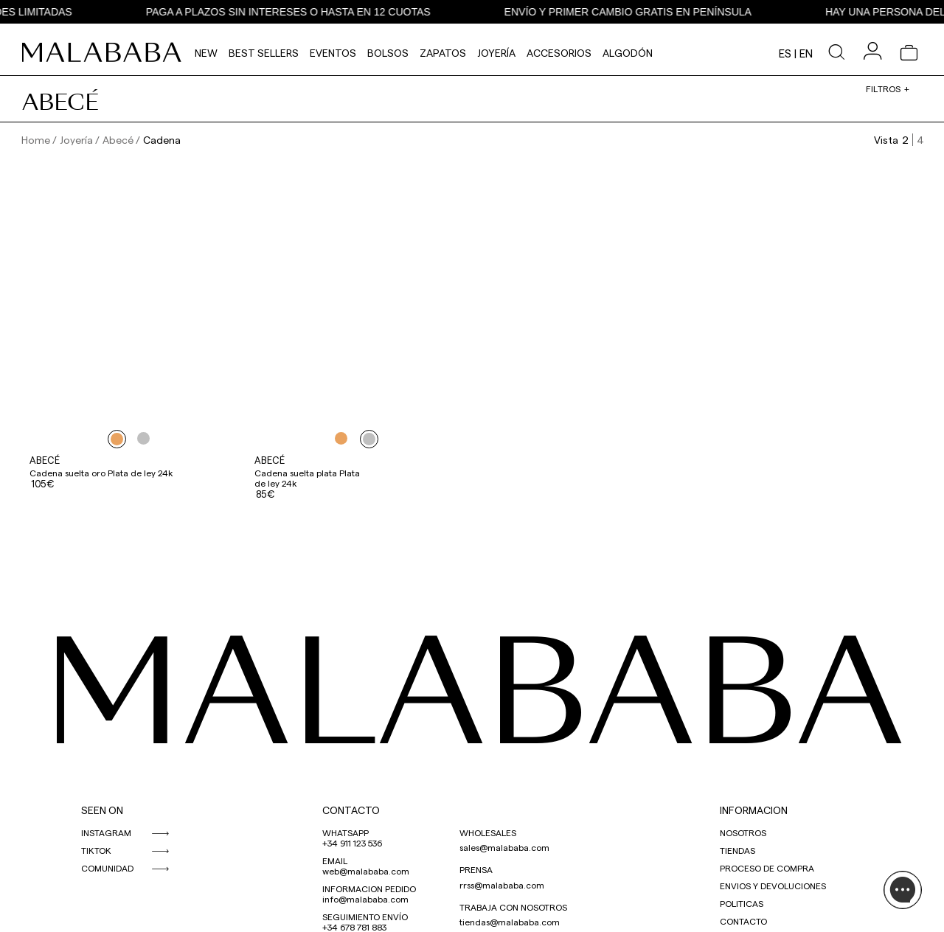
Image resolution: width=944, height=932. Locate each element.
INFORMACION (754, 810)
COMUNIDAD (107, 868)
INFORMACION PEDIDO (369, 888)
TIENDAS (737, 850)
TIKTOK (96, 850)
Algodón (628, 52)
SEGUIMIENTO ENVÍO (365, 916)
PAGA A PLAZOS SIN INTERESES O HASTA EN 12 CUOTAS (304, 12)
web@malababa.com (365, 871)
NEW (206, 52)
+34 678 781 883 (354, 927)
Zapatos (443, 52)
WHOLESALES (487, 832)
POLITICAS (741, 903)
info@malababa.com (365, 899)
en (806, 53)
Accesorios (559, 52)
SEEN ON (102, 810)
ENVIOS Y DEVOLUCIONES (773, 885)
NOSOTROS (743, 832)
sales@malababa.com (504, 847)
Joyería (496, 52)
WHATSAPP (345, 832)
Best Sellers (264, 52)
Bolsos (388, 52)
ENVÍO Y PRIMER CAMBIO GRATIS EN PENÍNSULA (644, 12)
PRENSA (476, 869)
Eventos (333, 52)
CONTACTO (351, 810)
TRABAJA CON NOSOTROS (513, 907)
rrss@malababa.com (501, 885)
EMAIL (334, 860)
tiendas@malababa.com (509, 922)
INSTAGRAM (106, 832)
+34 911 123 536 (352, 843)
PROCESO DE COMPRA (767, 868)
